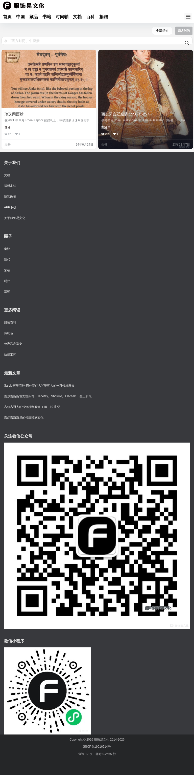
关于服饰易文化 (14, 218)
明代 (7, 281)
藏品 (33, 16)
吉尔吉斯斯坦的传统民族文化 (23, 417)
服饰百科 (10, 322)
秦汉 (7, 249)
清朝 (7, 291)
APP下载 (10, 207)
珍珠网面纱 (14, 114)
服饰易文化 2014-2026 (109, 739)
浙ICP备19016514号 (97, 746)
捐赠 (103, 16)
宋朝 (7, 270)
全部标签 (162, 30)
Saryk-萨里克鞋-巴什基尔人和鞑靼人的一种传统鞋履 (39, 385)
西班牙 (105, 127)
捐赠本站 (10, 186)
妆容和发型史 (13, 344)
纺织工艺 (10, 354)
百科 (90, 16)
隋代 (7, 259)
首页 (7, 16)
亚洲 (8, 127)
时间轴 (62, 16)
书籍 (46, 16)
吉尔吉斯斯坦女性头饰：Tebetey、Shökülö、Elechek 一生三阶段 (48, 396)
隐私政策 (10, 196)
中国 (20, 16)
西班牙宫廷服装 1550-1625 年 (126, 114)
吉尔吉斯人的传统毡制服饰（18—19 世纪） (33, 407)
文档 (77, 16)
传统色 (8, 333)
